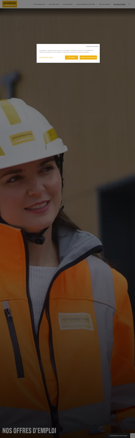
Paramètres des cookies (46, 57)
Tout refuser (71, 57)
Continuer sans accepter (92, 46)
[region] (68, 53)
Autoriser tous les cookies (88, 57)
